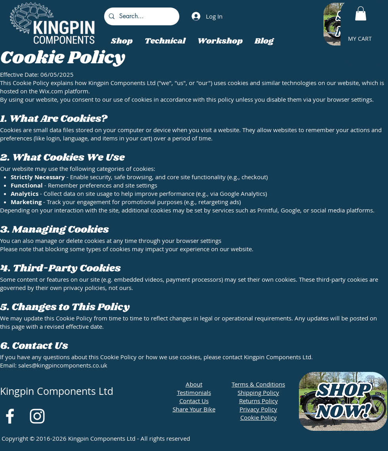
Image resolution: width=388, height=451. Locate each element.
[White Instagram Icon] (37, 416)
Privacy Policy (258, 409)
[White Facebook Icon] (10, 416)
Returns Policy (258, 401)
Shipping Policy (258, 392)
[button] (361, 13)
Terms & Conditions (258, 384)
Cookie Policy (258, 417)
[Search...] (141, 16)
